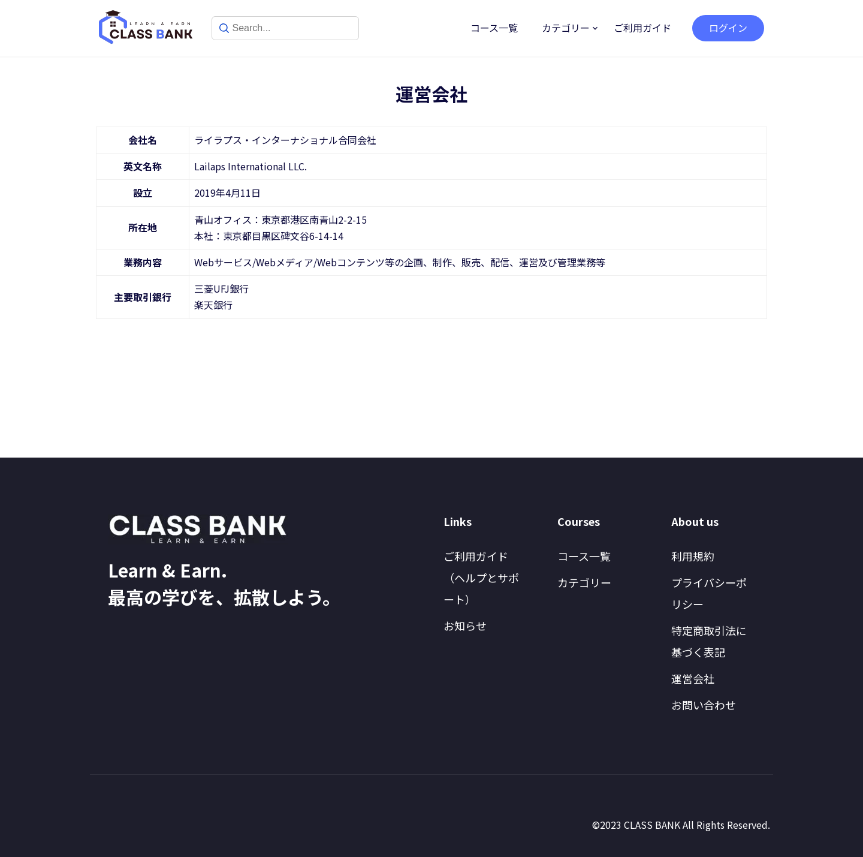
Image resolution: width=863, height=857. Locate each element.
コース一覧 (494, 27)
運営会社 (692, 678)
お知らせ (465, 625)
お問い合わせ (703, 704)
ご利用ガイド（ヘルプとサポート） (481, 577)
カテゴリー (566, 27)
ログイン (728, 27)
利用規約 (692, 556)
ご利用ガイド (642, 27)
